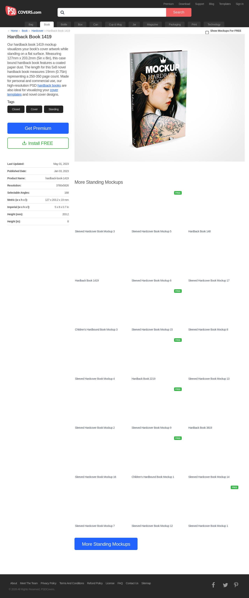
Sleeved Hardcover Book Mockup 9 (151, 427)
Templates (225, 3)
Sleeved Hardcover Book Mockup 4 (95, 378)
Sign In (240, 3)
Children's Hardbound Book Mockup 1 (153, 476)
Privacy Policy (48, 583)
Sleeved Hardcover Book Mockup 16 (95, 476)
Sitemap (146, 583)
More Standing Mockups (106, 544)
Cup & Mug (115, 24)
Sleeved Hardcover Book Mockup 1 (208, 525)
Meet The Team (29, 583)
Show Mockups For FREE (225, 30)
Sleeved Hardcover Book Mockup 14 (208, 476)
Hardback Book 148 (199, 231)
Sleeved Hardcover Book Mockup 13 (208, 378)
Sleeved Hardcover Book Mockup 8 (208, 329)
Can (95, 24)
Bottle (64, 24)
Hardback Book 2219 (143, 378)
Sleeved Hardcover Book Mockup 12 (152, 525)
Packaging (175, 24)
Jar (134, 24)
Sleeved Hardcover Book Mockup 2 (95, 427)
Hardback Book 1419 (87, 280)
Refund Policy (95, 583)
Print (194, 24)
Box (80, 24)
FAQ (120, 583)
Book (47, 24)
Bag (31, 24)
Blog (211, 3)
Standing (54, 109)
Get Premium (38, 128)
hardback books (49, 85)
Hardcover (37, 30)
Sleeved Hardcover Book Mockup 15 (152, 329)
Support (199, 3)
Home (14, 30)
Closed (16, 109)
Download (184, 3)
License (110, 583)
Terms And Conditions (72, 583)
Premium (168, 3)
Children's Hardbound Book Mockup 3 (96, 329)
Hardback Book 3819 (200, 427)
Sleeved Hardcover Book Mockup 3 (95, 231)
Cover (34, 109)
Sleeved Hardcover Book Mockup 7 (95, 525)
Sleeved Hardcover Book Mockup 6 (151, 280)
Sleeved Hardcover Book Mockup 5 (151, 231)
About (13, 583)
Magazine (152, 24)
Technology (214, 24)
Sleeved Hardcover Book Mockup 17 (208, 280)
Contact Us (132, 583)
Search (178, 12)
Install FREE (40, 143)
